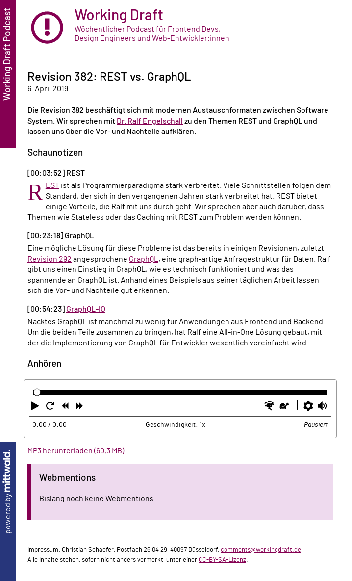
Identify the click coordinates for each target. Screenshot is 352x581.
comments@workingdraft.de (261, 549)
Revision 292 (49, 259)
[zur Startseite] (180, 27)
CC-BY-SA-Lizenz (222, 559)
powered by (8, 492)
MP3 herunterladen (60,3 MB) (75, 451)
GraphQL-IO (85, 309)
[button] (36, 408)
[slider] (37, 392)
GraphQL (143, 259)
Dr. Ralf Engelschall (150, 121)
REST (52, 185)
